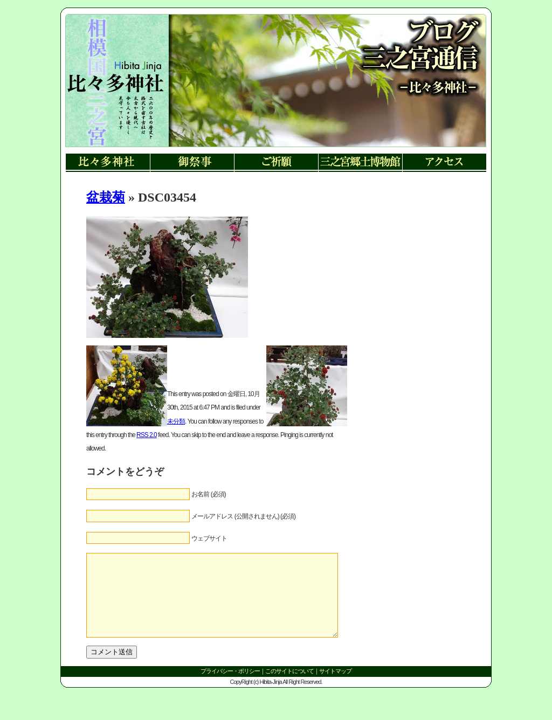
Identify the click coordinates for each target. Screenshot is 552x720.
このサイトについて (289, 687)
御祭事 (192, 163)
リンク (115, 91)
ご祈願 (276, 163)
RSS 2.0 (146, 435)
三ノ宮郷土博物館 (360, 163)
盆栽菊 (105, 197)
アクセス (444, 163)
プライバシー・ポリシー (230, 687)
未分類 (176, 421)
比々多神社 (108, 163)
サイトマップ (335, 687)
